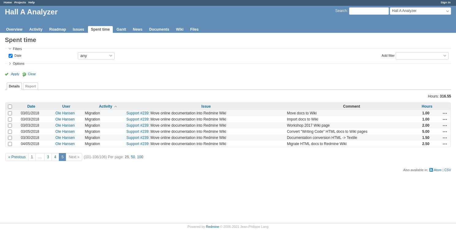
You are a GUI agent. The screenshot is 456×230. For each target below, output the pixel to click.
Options (18, 63)
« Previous (17, 157)
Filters (17, 49)
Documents (159, 29)
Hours (427, 106)
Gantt (121, 29)
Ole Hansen (65, 113)
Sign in (445, 2)
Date (17, 55)
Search (341, 11)
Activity (35, 29)
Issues (78, 29)
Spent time (100, 29)
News (137, 29)
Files (194, 29)
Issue (206, 106)
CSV (447, 170)
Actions (445, 113)
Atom (438, 170)
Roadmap (57, 29)
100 (140, 157)
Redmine (212, 226)
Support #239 (137, 113)
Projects (20, 2)
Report (30, 86)
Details (14, 86)
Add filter (388, 55)
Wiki (180, 29)
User (66, 106)
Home (8, 2)
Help (31, 2)
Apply (15, 74)
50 (133, 157)
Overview (14, 29)
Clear (32, 74)
